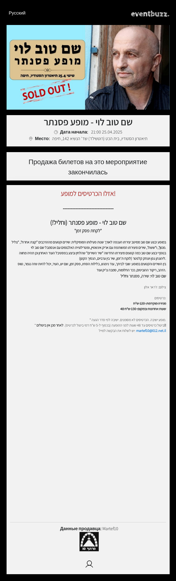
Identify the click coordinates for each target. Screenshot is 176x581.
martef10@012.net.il (151, 330)
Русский (17, 13)
